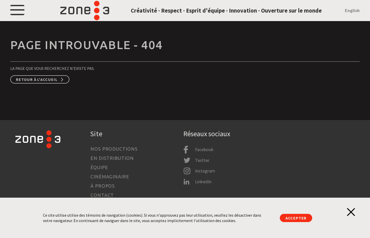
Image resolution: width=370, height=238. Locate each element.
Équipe (99, 167)
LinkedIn (203, 182)
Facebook (204, 149)
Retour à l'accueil (36, 91)
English (352, 16)
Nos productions (114, 148)
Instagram (205, 171)
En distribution (112, 158)
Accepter (296, 218)
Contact (102, 195)
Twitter (202, 160)
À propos (102, 185)
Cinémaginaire (109, 176)
